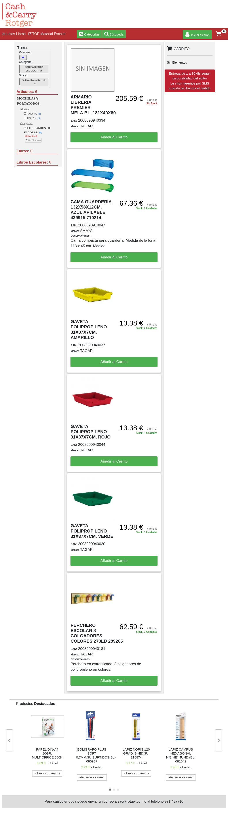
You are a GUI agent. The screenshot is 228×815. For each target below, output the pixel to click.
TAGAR (32, 118)
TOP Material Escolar (47, 34)
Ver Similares (33, 140)
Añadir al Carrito (114, 137)
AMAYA (32, 113)
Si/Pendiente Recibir (34, 82)
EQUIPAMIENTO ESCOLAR (34, 69)
